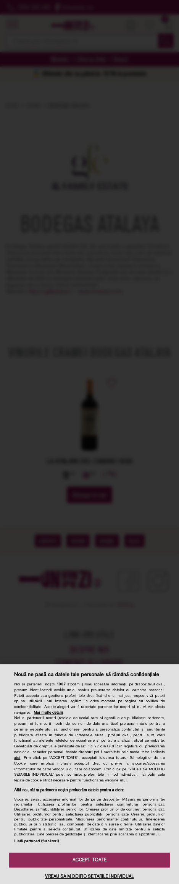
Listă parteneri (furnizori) (36, 840)
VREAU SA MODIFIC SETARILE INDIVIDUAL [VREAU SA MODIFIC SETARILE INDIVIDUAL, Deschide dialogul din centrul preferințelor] (89, 876)
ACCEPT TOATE (89, 860)
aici (17, 757)
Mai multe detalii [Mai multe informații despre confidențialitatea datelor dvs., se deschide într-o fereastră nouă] (48, 712)
